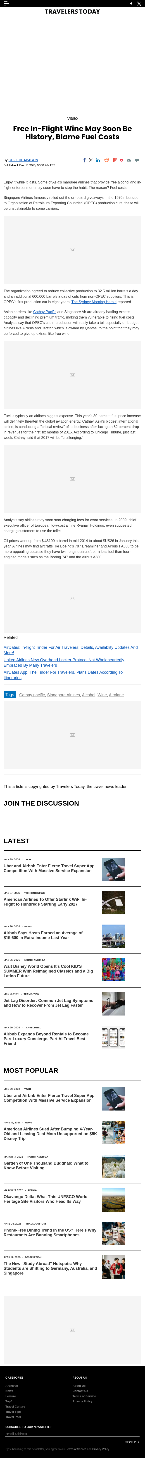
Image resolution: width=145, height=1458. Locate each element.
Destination (33, 1257)
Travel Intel (32, 1027)
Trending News (34, 893)
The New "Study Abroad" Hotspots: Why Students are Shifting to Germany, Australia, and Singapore (50, 1268)
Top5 (8, 1401)
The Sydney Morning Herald (93, 302)
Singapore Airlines (63, 695)
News (28, 926)
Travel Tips (31, 994)
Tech (27, 859)
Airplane (116, 695)
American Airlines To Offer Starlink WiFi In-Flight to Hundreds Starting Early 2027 (45, 901)
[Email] (129, 160)
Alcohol (88, 695)
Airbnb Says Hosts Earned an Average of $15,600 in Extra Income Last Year (43, 935)
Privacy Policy (83, 1401)
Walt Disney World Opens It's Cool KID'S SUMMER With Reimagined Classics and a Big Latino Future (48, 971)
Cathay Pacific (44, 312)
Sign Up (130, 1442)
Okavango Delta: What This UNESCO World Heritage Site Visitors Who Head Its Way (46, 1199)
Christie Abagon (23, 159)
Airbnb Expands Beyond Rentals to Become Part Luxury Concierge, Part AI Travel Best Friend (46, 1039)
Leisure (10, 1396)
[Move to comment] (137, 160)
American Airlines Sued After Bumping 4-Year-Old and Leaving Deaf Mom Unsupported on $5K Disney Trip (50, 1134)
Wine (102, 695)
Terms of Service (84, 1396)
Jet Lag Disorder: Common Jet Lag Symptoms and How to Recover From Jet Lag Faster (48, 1003)
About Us (79, 1385)
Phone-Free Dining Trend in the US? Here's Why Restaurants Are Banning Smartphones (50, 1232)
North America (34, 960)
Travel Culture (36, 1223)
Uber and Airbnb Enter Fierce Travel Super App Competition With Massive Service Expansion (49, 868)
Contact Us (80, 1391)
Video (72, 118)
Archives (11, 1385)
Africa (32, 1190)
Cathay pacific (32, 695)
